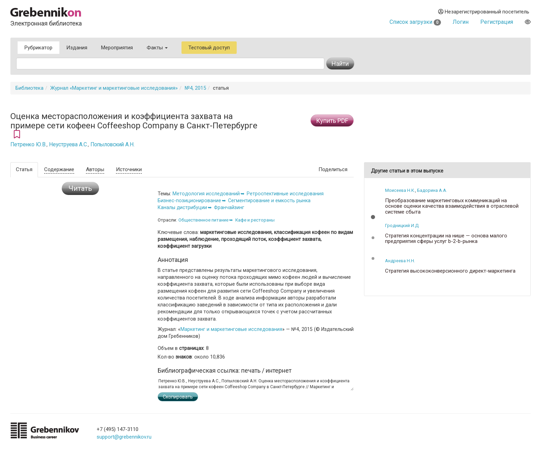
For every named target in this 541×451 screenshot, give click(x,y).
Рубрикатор (38, 48)
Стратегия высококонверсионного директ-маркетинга (450, 271)
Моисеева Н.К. (400, 190)
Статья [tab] (24, 169)
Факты (157, 48)
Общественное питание (203, 220)
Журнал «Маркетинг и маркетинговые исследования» (114, 88)
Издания (76, 48)
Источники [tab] (129, 169)
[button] (373, 217)
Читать (80, 188)
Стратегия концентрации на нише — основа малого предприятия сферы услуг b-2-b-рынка (446, 238)
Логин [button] (461, 22)
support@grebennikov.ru (124, 437)
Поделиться (332, 169)
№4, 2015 (195, 88)
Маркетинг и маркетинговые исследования (231, 329)
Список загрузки (415, 22)
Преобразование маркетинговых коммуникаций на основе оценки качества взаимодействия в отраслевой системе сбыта (452, 206)
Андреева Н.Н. (400, 260)
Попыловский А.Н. (112, 144)
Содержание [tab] (59, 169)
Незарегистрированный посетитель (483, 12)
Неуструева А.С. (68, 144)
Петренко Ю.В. (28, 144)
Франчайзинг (229, 207)
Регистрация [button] (496, 22)
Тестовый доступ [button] (209, 48)
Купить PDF (332, 120)
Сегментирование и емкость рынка (269, 200)
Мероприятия (117, 48)
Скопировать (178, 397)
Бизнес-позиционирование (189, 200)
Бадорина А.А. (432, 190)
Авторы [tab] (95, 169)
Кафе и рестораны (255, 220)
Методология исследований (206, 193)
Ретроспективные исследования (285, 193)
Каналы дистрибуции (182, 207)
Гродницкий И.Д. (402, 225)
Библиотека (29, 88)
